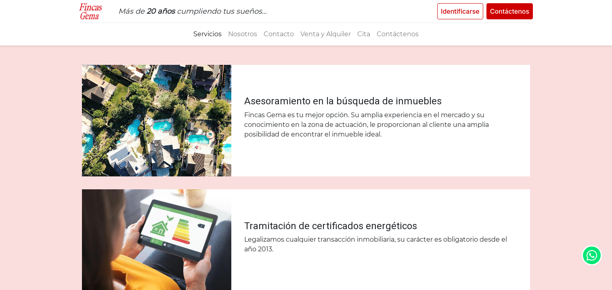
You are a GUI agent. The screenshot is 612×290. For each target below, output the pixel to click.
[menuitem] (207, 34)
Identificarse (457, 11)
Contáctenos (506, 11)
